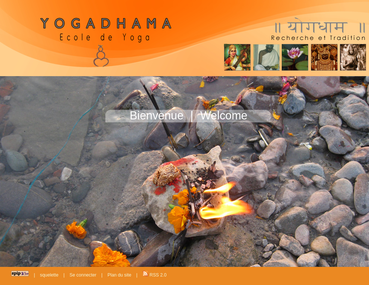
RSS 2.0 (154, 274)
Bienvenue (157, 115)
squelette (49, 275)
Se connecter (83, 275)
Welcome (223, 115)
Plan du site (119, 275)
